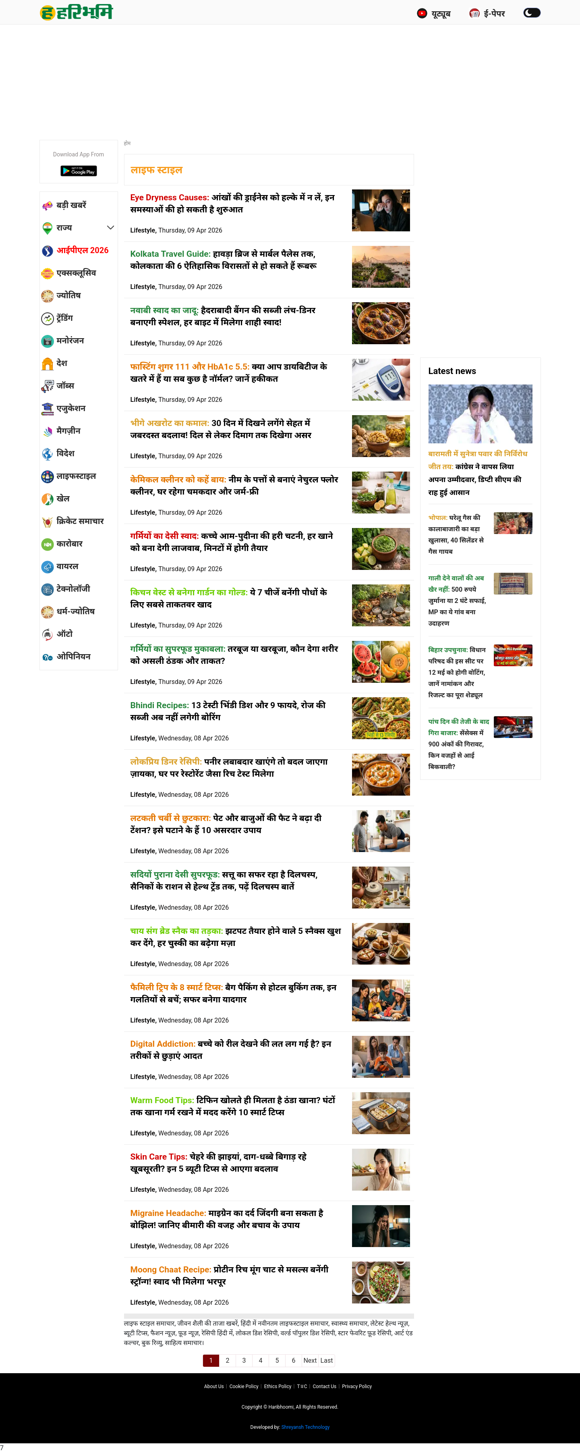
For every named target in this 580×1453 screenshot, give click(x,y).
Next (310, 1360)
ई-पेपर (487, 13)
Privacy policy (357, 1386)
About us (214, 1386)
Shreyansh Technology (306, 1427)
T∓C (302, 1386)
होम (127, 143)
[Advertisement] (290, 78)
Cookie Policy (244, 1386)
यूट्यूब (433, 13)
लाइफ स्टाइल (157, 170)
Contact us (324, 1386)
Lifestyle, (176, 230)
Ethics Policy (278, 1386)
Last (327, 1360)
